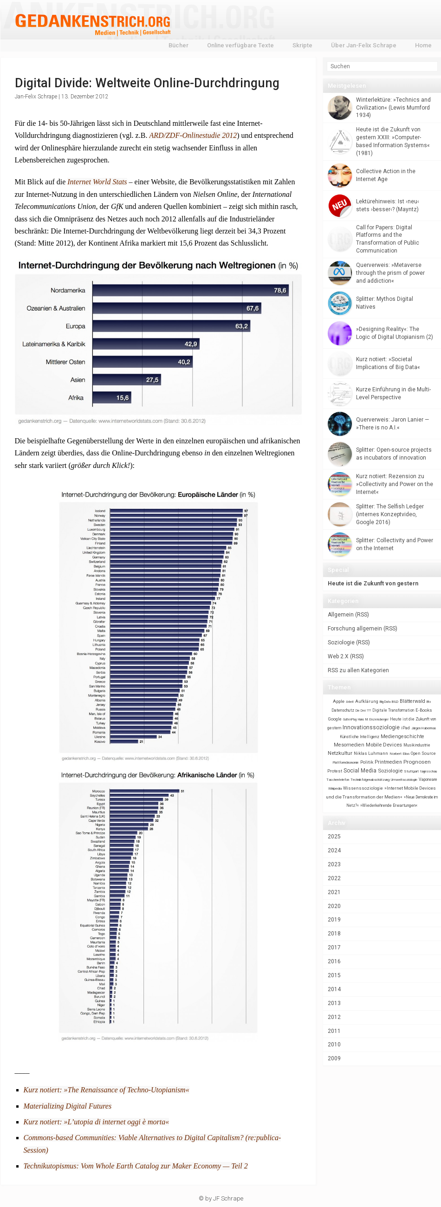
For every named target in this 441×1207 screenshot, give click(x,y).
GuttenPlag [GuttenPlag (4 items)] (350, 719)
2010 (334, 1044)
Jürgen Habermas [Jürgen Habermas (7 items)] (423, 728)
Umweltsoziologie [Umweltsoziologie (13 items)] (404, 780)
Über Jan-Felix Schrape (363, 45)
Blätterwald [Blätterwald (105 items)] (412, 701)
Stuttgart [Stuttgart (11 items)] (411, 771)
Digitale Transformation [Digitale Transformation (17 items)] (393, 710)
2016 (334, 961)
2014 (334, 989)
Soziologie (341, 642)
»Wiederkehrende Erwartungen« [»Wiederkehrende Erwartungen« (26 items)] (388, 805)
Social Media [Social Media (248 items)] (360, 770)
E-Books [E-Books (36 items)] (423, 710)
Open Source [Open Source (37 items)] (423, 753)
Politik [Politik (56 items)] (366, 762)
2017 (334, 947)
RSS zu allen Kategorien (358, 670)
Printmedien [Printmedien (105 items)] (388, 762)
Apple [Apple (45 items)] (338, 701)
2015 (334, 975)
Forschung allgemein (355, 628)
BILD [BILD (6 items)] (395, 702)
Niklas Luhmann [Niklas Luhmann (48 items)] (371, 753)
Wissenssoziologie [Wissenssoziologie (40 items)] (363, 788)
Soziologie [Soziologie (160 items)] (390, 771)
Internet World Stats (97, 182)
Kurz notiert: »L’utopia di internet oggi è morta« (96, 1122)
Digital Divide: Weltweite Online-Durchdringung (147, 83)
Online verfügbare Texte (240, 45)
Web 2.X (338, 656)
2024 (334, 850)
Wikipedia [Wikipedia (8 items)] (335, 788)
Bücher (178, 45)
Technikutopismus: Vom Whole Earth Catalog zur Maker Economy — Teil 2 (136, 1166)
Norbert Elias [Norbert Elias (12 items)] (399, 754)
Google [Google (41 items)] (335, 718)
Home (423, 45)
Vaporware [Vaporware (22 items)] (428, 779)
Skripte (302, 45)
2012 (334, 1017)
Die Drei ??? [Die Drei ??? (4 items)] (363, 711)
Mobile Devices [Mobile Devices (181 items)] (384, 744)
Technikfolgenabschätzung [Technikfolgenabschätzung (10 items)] (369, 780)
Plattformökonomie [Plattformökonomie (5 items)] (346, 763)
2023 (334, 864)
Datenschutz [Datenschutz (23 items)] (342, 710)
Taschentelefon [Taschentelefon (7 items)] (337, 780)
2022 (334, 878)
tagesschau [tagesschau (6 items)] (428, 771)
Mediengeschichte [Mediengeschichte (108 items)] (402, 736)
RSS (362, 614)
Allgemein (341, 614)
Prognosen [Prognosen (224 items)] (417, 762)
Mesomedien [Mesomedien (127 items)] (349, 745)
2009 (334, 1058)
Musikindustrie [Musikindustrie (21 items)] (416, 745)
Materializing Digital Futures (68, 1106)
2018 (334, 933)
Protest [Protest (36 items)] (334, 770)
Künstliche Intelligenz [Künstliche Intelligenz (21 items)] (359, 736)
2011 (334, 1031)
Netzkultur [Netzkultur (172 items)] (340, 753)
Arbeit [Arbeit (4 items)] (350, 702)
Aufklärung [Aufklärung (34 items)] (366, 701)
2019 (334, 919)
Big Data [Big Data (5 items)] (385, 702)
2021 (334, 892)
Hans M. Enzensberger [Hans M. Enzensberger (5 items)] (373, 719)
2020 (334, 906)
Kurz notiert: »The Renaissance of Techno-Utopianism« (106, 1090)
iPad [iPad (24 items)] (405, 728)
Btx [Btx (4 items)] (429, 702)
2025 (334, 836)
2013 (334, 1003)
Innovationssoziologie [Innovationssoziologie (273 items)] (371, 727)
